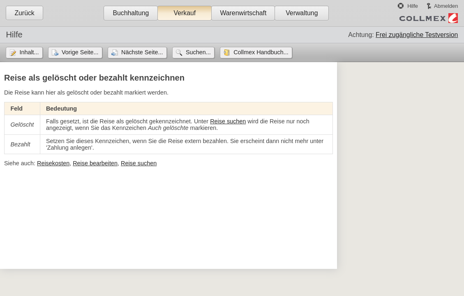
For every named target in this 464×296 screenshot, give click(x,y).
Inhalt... (29, 52)
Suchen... (198, 52)
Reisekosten (53, 163)
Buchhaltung (131, 12)
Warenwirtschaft (243, 12)
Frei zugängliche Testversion (417, 34)
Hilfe (412, 6)
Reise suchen (228, 121)
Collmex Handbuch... (261, 52)
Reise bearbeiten (95, 163)
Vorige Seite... (80, 52)
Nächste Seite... (142, 52)
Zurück (24, 12)
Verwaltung (302, 12)
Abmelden (446, 6)
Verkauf (185, 12)
